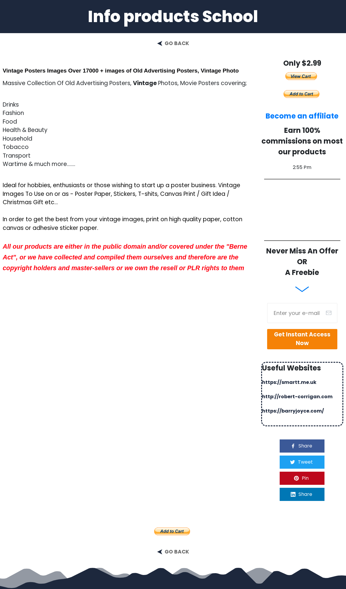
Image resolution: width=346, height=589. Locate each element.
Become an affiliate (302, 116)
